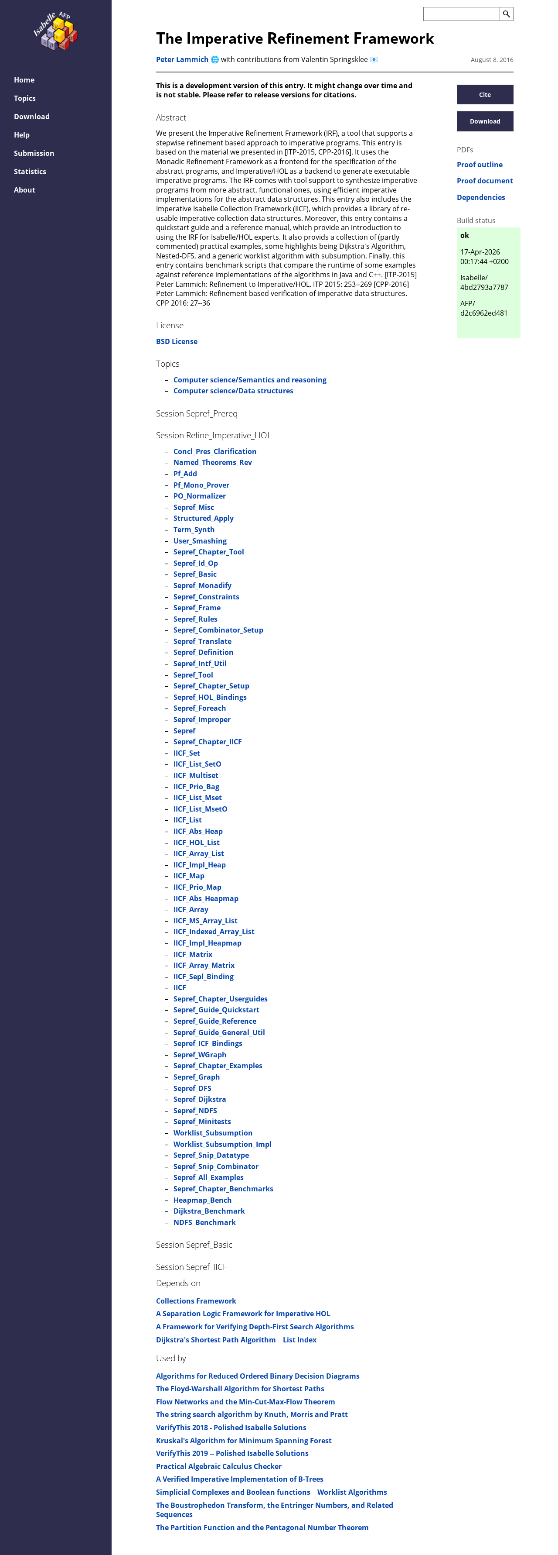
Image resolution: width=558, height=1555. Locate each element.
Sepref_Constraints (206, 597)
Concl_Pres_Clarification (215, 451)
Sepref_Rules (196, 619)
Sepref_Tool (193, 675)
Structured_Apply (204, 518)
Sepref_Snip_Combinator (216, 1166)
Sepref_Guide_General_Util (219, 1032)
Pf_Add (185, 473)
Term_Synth (194, 529)
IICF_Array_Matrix (204, 965)
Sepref (184, 731)
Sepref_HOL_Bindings (210, 697)
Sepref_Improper (202, 719)
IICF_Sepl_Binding (204, 976)
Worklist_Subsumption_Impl (223, 1144)
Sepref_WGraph (200, 1055)
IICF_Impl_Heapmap (208, 943)
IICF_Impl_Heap (200, 865)
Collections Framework (196, 1301)
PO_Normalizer (200, 496)
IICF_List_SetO (197, 764)
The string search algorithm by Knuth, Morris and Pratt (252, 1414)
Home (24, 80)
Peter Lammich (182, 59)
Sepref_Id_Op (196, 563)
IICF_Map (189, 876)
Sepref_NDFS (195, 1110)
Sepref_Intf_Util (200, 663)
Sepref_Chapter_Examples (218, 1065)
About (24, 190)
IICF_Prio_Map (197, 887)
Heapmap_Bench (203, 1200)
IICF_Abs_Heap (198, 831)
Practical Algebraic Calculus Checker (219, 1466)
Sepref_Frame (197, 607)
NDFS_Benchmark (205, 1222)
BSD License (176, 341)
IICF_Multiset (196, 775)
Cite (485, 94)
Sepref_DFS (192, 1088)
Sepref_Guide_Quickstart (216, 1010)
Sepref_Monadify (202, 585)
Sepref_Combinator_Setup (218, 630)
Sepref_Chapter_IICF (208, 742)
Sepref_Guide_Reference (215, 1021)
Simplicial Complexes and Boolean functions (233, 1492)
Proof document (485, 181)
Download (32, 116)
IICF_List (188, 820)
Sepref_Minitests (202, 1121)
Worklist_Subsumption (213, 1133)
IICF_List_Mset (198, 797)
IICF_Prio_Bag (196, 786)
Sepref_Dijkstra (200, 1099)
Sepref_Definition (204, 652)
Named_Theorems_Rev (213, 462)
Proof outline (480, 164)
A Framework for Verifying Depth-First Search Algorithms (255, 1326)
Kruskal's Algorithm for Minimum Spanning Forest (244, 1440)
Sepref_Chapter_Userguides (221, 999)
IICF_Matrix (193, 954)
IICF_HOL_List (197, 842)
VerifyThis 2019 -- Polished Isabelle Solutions (232, 1453)
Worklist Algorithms (352, 1492)
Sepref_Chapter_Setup (211, 686)
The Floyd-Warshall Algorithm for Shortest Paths (240, 1388)
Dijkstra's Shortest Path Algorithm (216, 1340)
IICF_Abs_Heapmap (206, 898)
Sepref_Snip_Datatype (211, 1155)
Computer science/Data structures (233, 391)
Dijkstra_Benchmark (209, 1211)
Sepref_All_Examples (209, 1177)
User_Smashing (200, 541)
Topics (25, 98)
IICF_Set (187, 753)
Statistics (30, 171)
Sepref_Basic (195, 574)
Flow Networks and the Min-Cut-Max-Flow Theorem (245, 1402)
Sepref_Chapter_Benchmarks (223, 1189)
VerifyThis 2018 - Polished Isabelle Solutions (231, 1427)
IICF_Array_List (199, 853)
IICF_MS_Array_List (206, 920)
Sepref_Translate (202, 641)
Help (22, 135)
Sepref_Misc (194, 507)
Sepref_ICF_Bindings (208, 1043)
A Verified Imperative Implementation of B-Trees (239, 1479)
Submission (34, 153)
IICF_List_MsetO (201, 809)
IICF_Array (191, 909)
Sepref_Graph (197, 1077)
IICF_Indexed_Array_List (214, 931)
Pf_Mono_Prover (201, 485)
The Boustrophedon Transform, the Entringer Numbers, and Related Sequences (274, 1510)
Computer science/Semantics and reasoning (250, 380)
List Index (299, 1340)
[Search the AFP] (461, 14)
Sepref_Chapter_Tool (209, 552)
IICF (180, 987)
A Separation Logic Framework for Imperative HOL (243, 1313)
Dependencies (481, 197)
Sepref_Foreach (200, 708)
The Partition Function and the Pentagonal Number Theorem (262, 1527)
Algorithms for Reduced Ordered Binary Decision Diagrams (258, 1376)
